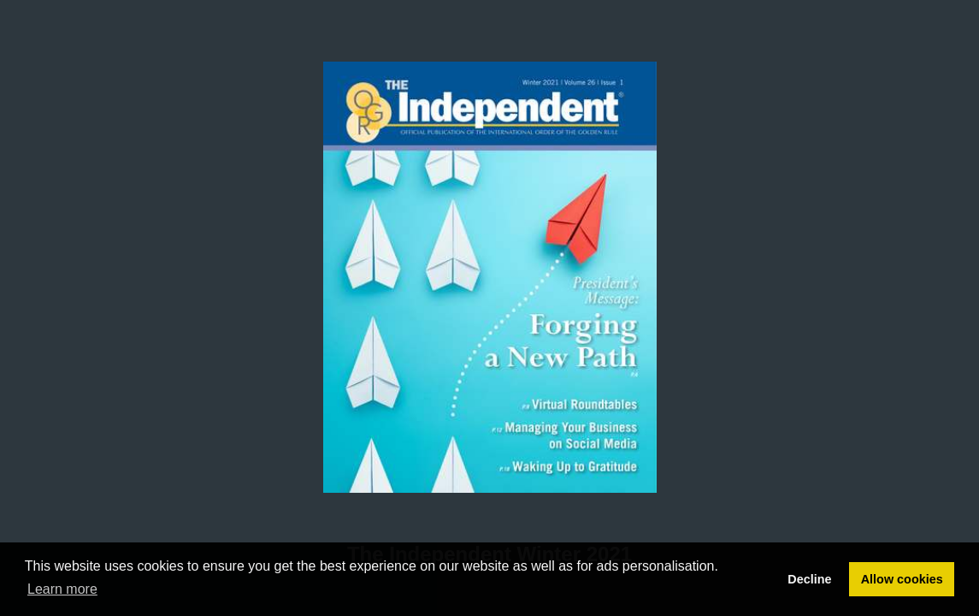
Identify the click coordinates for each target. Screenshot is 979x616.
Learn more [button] (62, 589)
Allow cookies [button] (902, 579)
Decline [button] (809, 579)
